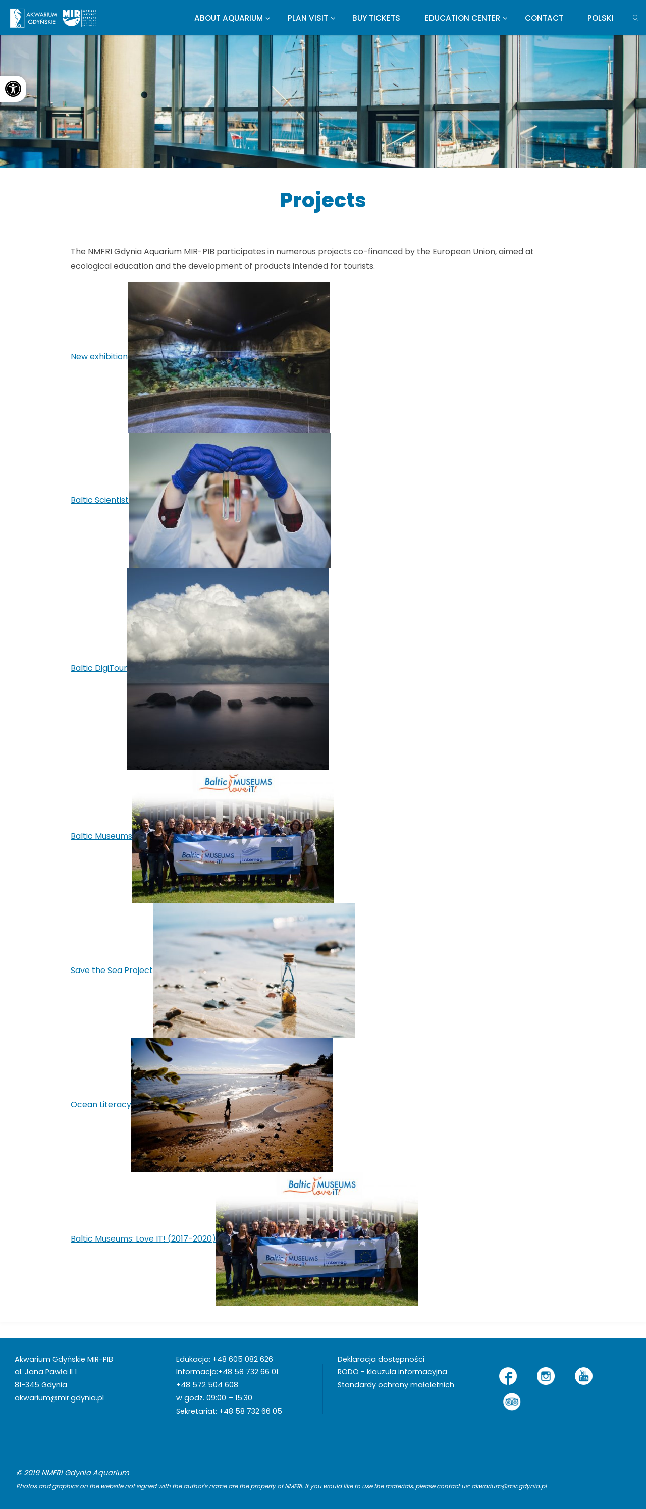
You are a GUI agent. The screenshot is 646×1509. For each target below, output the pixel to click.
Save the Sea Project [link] (112, 970)
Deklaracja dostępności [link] (381, 1359)
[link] (13, 89)
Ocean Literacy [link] (101, 1104)
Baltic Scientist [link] (100, 500)
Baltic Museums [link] (101, 836)
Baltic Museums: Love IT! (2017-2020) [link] (143, 1239)
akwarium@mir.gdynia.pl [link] (59, 1398)
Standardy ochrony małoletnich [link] (396, 1385)
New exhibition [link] (99, 356)
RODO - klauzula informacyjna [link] (392, 1372)
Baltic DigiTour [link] (99, 668)
